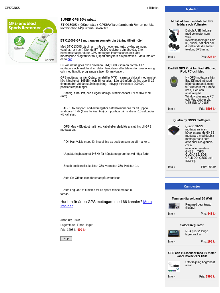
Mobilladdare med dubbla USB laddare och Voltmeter (192, 23)
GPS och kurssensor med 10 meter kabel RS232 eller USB (192, 254)
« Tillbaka (152, 7)
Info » (171, 56)
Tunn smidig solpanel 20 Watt (192, 198)
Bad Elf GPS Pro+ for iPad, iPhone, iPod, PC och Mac (191, 70)
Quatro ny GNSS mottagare (191, 120)
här (70, 59)
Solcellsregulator (191, 225)
